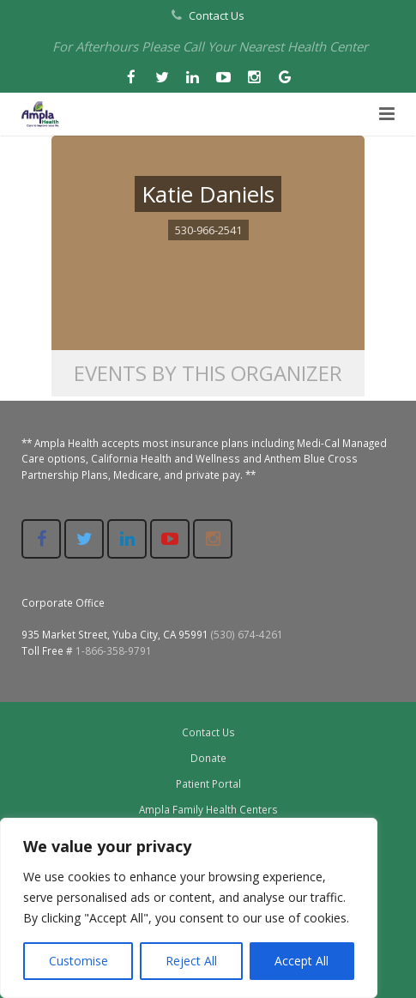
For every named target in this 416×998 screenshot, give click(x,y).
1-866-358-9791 (113, 650)
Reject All (191, 961)
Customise (78, 961)
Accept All (301, 961)
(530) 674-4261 (247, 634)
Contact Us (216, 15)
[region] (188, 908)
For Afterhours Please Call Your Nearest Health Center (210, 46)
